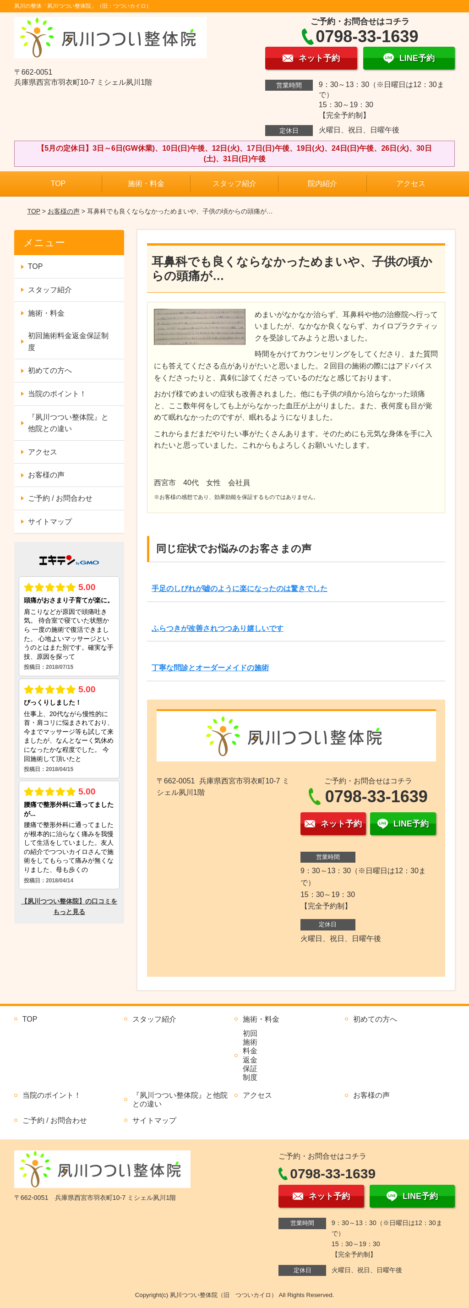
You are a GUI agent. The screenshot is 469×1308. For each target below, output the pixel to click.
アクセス (410, 183)
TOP (58, 183)
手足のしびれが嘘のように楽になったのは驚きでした (239, 588)
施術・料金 (146, 183)
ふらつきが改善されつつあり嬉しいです (218, 628)
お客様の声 (64, 211)
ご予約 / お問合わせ (60, 498)
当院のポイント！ (57, 394)
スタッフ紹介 (234, 183)
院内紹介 (322, 183)
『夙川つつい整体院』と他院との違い (68, 423)
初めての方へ (50, 370)
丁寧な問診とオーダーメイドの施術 (210, 668)
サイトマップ (50, 521)
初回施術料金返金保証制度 (68, 341)
